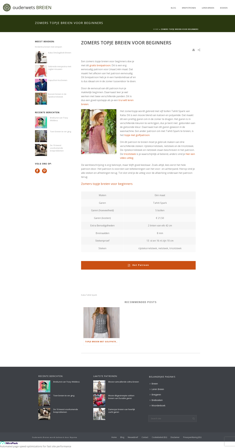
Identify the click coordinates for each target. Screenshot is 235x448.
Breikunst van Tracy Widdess (59, 119)
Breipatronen (189, 7)
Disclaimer (175, 437)
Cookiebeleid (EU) (159, 437)
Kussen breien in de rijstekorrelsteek (57, 95)
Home (156, 29)
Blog (173, 7)
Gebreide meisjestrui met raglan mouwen (59, 67)
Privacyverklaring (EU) (192, 437)
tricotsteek (130, 154)
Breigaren (155, 394)
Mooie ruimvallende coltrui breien (123, 381)
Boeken (223, 7)
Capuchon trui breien (57, 80)
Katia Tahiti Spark (89, 295)
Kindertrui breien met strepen (48, 46)
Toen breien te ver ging (60, 131)
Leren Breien (208, 7)
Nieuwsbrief (133, 437)
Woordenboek (157, 405)
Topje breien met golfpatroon (102, 341)
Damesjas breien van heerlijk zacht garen (121, 410)
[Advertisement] (166, 74)
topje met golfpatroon (137, 135)
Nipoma (73, 437)
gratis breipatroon (100, 65)
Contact (145, 437)
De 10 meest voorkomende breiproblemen (57, 148)
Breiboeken (156, 400)
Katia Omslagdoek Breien (59, 52)
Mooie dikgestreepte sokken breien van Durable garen (121, 397)
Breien (154, 383)
